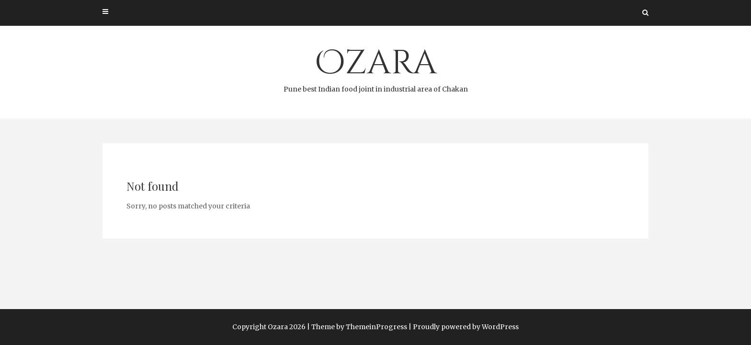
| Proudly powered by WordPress (464, 326)
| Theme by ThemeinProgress (357, 326)
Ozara (375, 67)
